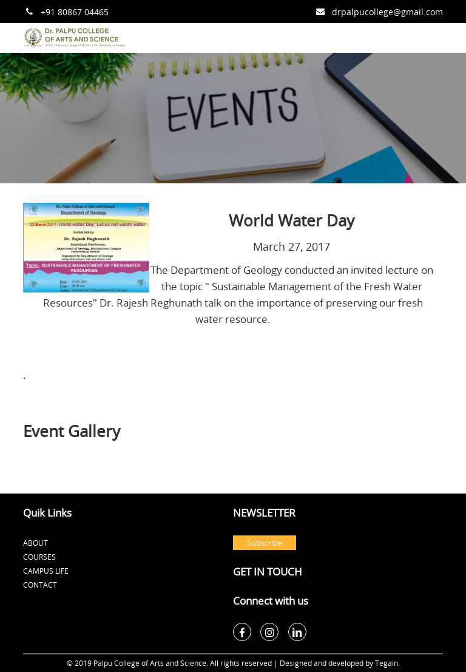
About (35, 543)
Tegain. (387, 663)
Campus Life (46, 570)
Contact (40, 584)
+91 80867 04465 (75, 12)
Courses (39, 557)
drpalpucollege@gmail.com (387, 12)
